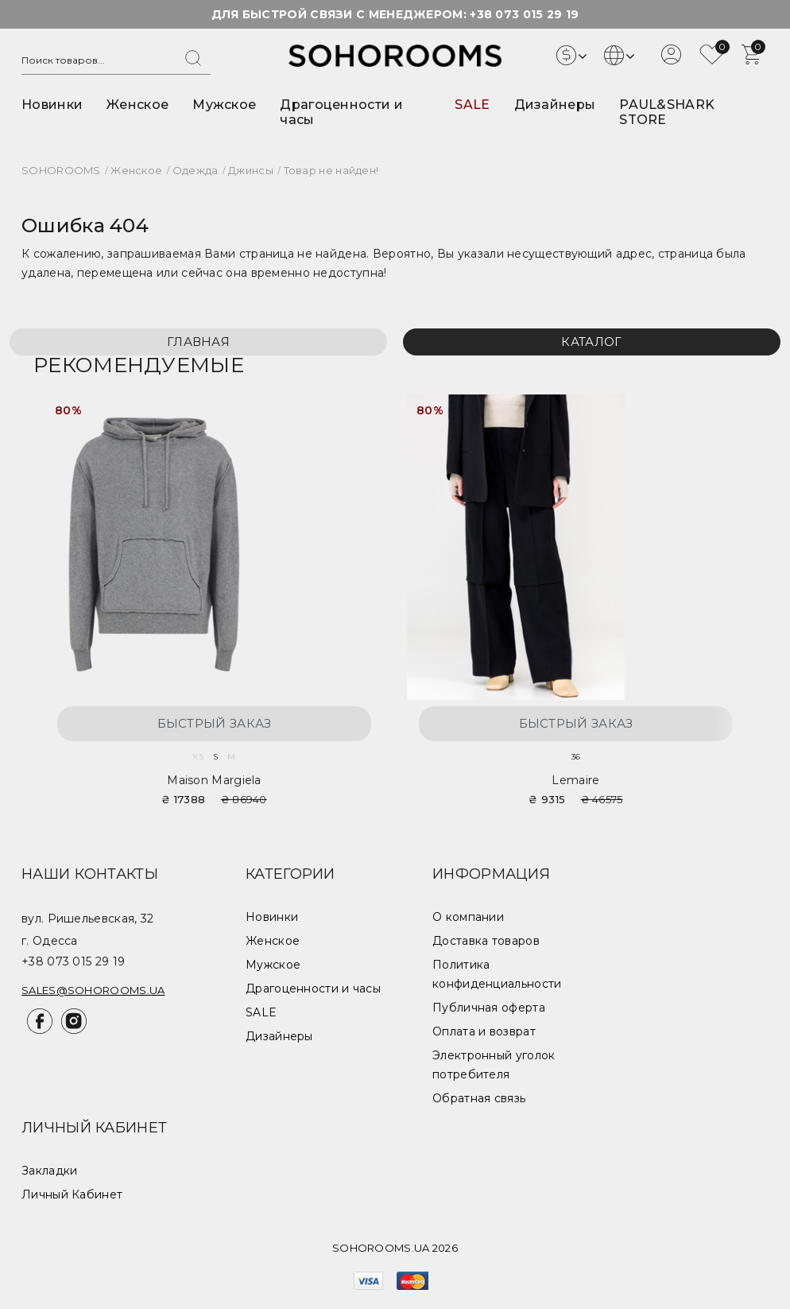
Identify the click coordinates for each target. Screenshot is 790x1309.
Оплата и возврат (484, 1031)
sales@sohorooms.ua (93, 990)
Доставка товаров (486, 941)
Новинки (52, 104)
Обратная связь (478, 1098)
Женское (137, 104)
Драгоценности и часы (313, 988)
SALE (472, 104)
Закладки (49, 1170)
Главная (198, 341)
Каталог (591, 341)
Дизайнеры (555, 104)
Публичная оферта (488, 1007)
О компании (468, 917)
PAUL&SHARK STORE (666, 112)
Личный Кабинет (71, 1194)
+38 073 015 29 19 (524, 14)
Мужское (224, 104)
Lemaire (575, 780)
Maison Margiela (214, 780)
